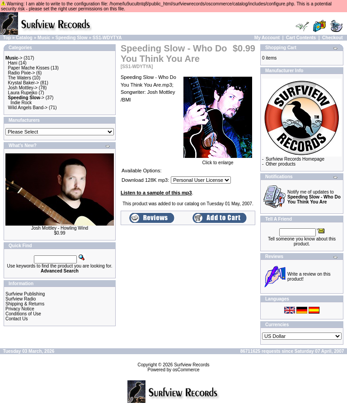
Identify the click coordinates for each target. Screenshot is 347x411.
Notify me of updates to (314, 196)
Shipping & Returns (24, 303)
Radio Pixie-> (21, 72)
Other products (280, 164)
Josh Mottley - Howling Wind (59, 228)
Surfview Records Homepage (295, 159)
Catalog (24, 37)
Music (44, 37)
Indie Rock (21, 102)
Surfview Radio (20, 298)
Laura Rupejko (23, 92)
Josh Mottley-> (23, 87)
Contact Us (16, 318)
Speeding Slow (72, 37)
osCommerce (186, 369)
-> (14, 57)
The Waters (19, 77)
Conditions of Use (23, 313)
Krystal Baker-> (23, 82)
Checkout (332, 37)
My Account (267, 37)
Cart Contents (301, 37)
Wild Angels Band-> (28, 107)
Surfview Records (191, 364)
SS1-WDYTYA (107, 37)
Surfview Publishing (25, 293)
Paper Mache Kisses (29, 67)
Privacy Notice (19, 308)
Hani (13, 62)
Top (7, 37)
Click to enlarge (217, 160)
